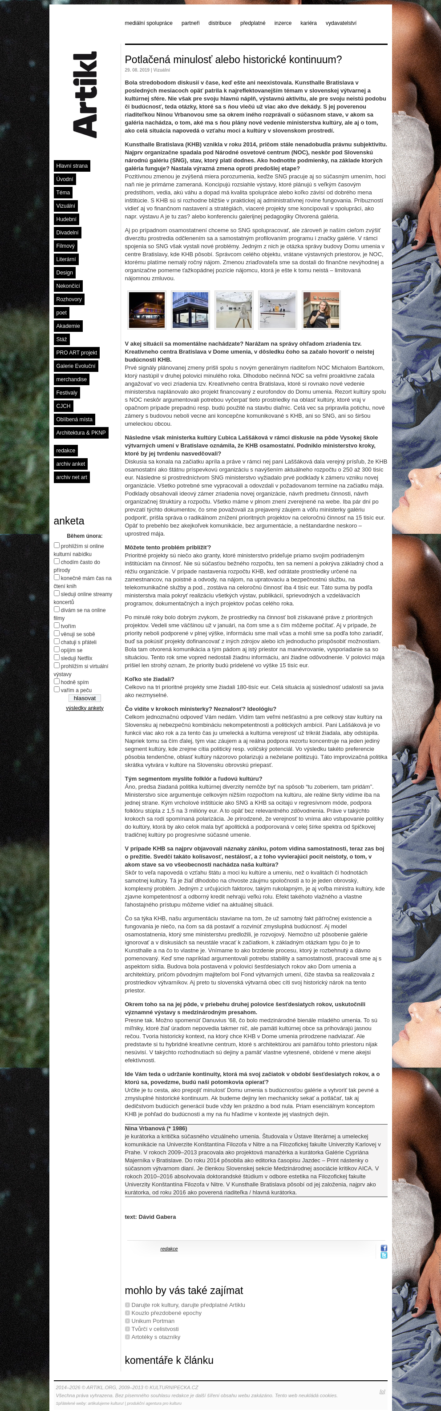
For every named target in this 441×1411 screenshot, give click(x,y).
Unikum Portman (153, 1321)
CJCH (64, 406)
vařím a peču (76, 690)
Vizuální (66, 206)
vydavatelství (341, 23)
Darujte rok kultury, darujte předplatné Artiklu (189, 1305)
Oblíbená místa (75, 419)
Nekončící (68, 286)
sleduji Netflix (77, 658)
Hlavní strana (72, 166)
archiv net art (72, 477)
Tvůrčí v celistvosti (155, 1329)
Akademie (68, 326)
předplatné (253, 23)
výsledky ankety (85, 708)
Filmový (66, 246)
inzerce (283, 23)
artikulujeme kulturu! (106, 1403)
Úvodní (65, 179)
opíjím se (72, 650)
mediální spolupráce (149, 23)
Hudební (67, 219)
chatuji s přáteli (79, 642)
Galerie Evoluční (76, 366)
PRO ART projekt (77, 353)
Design (65, 273)
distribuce (220, 23)
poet (62, 313)
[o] (382, 1391)
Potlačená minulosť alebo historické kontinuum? (233, 59)
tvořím (68, 626)
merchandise (72, 379)
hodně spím (75, 682)
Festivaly (67, 393)
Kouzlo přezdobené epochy (167, 1313)
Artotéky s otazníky (156, 1337)
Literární (66, 259)
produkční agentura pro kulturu (154, 1403)
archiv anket (71, 464)
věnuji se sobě (78, 634)
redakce (66, 450)
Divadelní (68, 233)
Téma (63, 192)
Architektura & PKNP (81, 433)
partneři (191, 23)
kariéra (308, 23)
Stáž (62, 339)
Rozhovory (69, 299)
